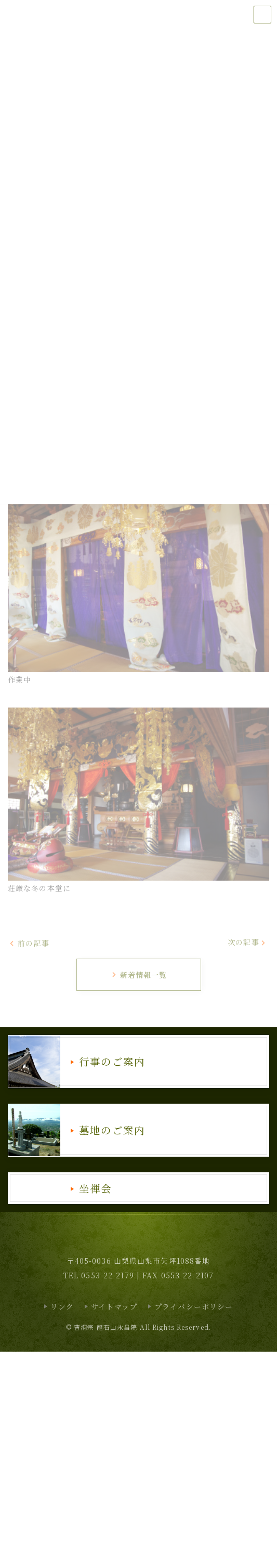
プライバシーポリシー (193, 1306)
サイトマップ (114, 1306)
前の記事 (29, 943)
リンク (62, 1306)
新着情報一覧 (139, 975)
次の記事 (247, 942)
